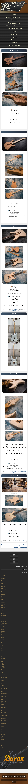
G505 (2, 628)
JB (1, 644)
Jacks (2, 642)
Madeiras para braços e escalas (14, 26)
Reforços (14, 37)
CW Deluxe (3, 613)
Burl (2, 596)
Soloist (14, 132)
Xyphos (2, 745)
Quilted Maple (4, 693)
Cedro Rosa (3, 605)
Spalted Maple (4, 715)
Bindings (14, 43)
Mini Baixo (3, 668)
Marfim (22, 222)
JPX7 (2, 652)
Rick (2, 699)
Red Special (3, 696)
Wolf (2, 741)
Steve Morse (3, 720)
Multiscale (3, 679)
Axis (2, 585)
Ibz (1, 634)
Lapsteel (3, 658)
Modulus (3, 674)
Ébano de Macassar (5, 621)
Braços (2, 591)
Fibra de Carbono (14, 475)
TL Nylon (3, 730)
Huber (2, 633)
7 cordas (3, 578)
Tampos (14, 31)
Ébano (2, 620)
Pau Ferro (3, 687)
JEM (14, 472)
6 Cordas (3, 577)
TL (1, 728)
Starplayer (3, 718)
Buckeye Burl (4, 594)
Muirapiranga (4, 677)
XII (1, 742)
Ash (2, 583)
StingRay (3, 722)
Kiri (2, 656)
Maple (24, 309)
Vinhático (3, 734)
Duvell (2, 618)
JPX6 (2, 650)
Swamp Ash (3, 725)
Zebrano (3, 749)
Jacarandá (3, 639)
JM (1, 648)
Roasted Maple (16, 310)
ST (1, 717)
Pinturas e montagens (14, 45)
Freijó (15, 128)
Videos (2, 733)
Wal (2, 736)
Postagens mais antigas (19, 547)
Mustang (3, 680)
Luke (2, 660)
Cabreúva (3, 599)
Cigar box (3, 607)
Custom (2, 610)
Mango (2, 661)
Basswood (24, 540)
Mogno (24, 222)
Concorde (3, 609)
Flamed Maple (4, 623)
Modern (14, 226)
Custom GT (3, 612)
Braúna (2, 593)
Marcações (14, 40)
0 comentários (13, 222)
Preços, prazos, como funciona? (14, 17)
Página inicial (22, 545)
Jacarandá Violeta (5, 640)
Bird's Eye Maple (4, 590)
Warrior (2, 738)
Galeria (14, 313)
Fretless (3, 626)
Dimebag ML (3, 615)
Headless (17, 128)
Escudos (14, 34)
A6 (1, 580)
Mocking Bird (4, 671)
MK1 (2, 669)
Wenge (2, 739)
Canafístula (11, 128)
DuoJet (2, 617)
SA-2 (2, 709)
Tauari (2, 726)
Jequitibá (3, 647)
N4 (1, 682)
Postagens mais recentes (9, 545)
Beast (2, 588)
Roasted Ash (3, 701)
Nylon (2, 683)
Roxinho (3, 706)
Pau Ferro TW (4, 688)
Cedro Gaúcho (4, 604)
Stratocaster (3, 723)
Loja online (14, 20)
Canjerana (3, 602)
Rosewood (3, 704)
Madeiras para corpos (14, 23)
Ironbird (2, 637)
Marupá (2, 666)
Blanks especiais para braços (14, 28)
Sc (1, 710)
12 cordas (3, 575)
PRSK (2, 691)
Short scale (3, 712)
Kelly (2, 655)
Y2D (2, 747)
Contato (14, 14)
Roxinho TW (3, 707)
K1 (1, 653)
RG (1, 698)
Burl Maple (3, 598)
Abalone (22, 471)
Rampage (3, 695)
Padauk (2, 685)
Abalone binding (14, 374)
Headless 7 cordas (14, 50)
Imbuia (2, 636)
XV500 (2, 744)
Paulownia (3, 690)
